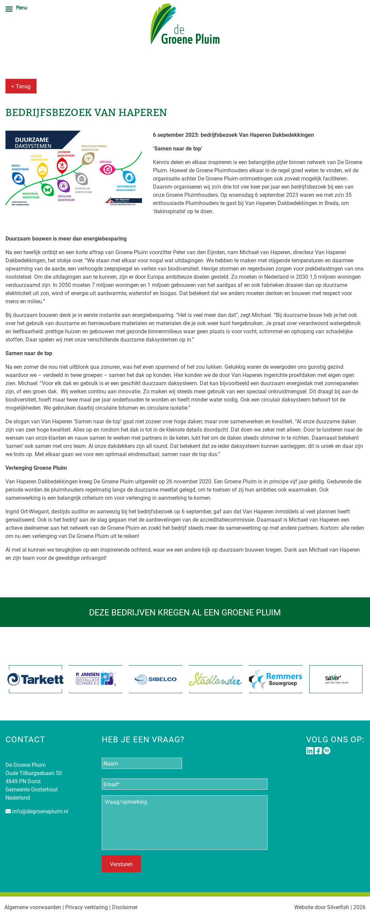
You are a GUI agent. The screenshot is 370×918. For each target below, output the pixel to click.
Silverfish (338, 906)
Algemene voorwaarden (32, 906)
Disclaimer (125, 906)
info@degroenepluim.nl (40, 811)
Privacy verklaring (86, 906)
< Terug (21, 86)
